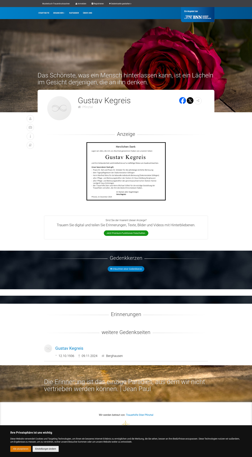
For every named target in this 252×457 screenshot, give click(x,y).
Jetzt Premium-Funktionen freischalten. (126, 233)
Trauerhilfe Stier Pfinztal (139, 414)
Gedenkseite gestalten (120, 4)
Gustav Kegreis (69, 348)
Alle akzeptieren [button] (20, 449)
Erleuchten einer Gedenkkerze (126, 269)
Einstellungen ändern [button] (45, 449)
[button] (198, 100)
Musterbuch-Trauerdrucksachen (56, 4)
